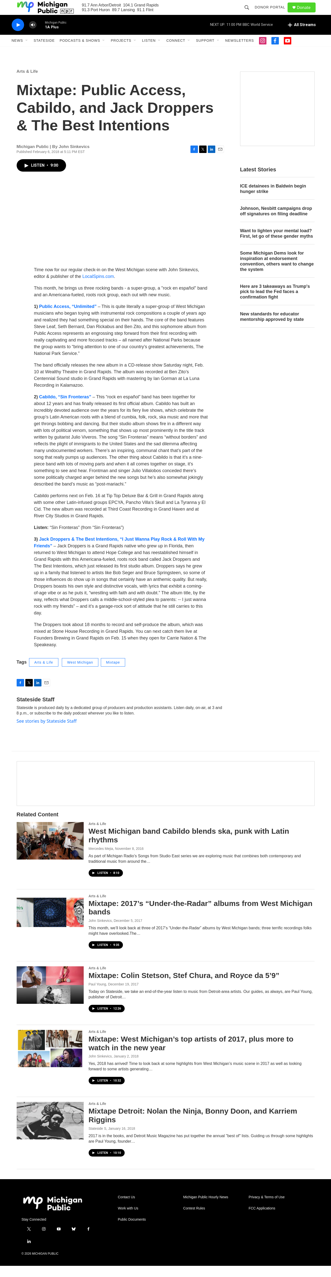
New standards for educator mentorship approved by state (272, 328)
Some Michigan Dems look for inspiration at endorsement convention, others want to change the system (277, 272)
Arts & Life (27, 82)
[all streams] (302, 36)
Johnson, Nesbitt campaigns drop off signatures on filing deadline (276, 222)
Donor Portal (272, 13)
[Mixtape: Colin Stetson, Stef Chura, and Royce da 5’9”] (50, 996)
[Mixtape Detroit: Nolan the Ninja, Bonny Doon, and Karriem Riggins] (50, 1131)
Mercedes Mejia (101, 860)
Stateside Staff (36, 711)
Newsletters (239, 52)
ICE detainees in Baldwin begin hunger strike (273, 200)
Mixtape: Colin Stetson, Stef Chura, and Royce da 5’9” (184, 986)
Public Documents (132, 1231)
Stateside (44, 52)
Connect (175, 52)
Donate (307, 13)
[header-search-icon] (249, 13)
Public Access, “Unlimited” (68, 317)
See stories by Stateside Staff (47, 732)
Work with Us (128, 1219)
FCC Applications (262, 1219)
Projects (121, 52)
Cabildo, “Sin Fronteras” (65, 408)
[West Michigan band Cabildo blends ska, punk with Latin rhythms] (50, 851)
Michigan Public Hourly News (205, 1208)
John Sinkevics (100, 932)
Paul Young (97, 995)
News (17, 52)
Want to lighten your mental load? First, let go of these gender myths (276, 244)
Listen (149, 52)
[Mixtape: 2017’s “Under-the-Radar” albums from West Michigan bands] (50, 924)
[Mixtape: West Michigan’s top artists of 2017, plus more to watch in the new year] (50, 1059)
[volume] (33, 36)
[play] (18, 36)
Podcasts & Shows (80, 52)
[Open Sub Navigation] (27, 52)
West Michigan (80, 674)
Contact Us (126, 1208)
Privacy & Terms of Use (267, 1208)
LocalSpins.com (98, 287)
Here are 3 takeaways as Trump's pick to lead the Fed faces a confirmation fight (275, 303)
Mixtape (113, 674)
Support (205, 52)
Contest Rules (194, 1219)
